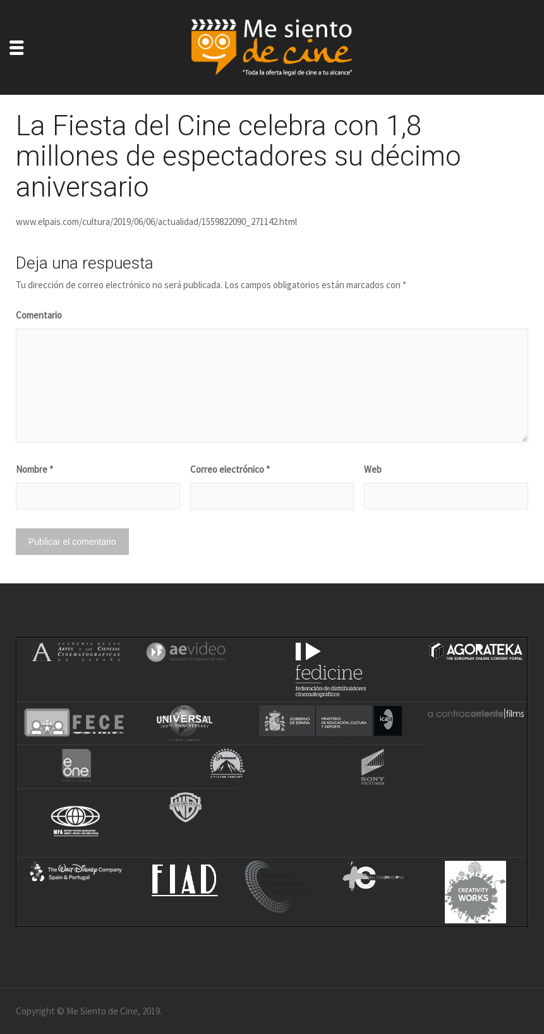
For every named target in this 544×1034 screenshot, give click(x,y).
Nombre (34, 469)
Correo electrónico (230, 469)
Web (373, 469)
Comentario (39, 315)
